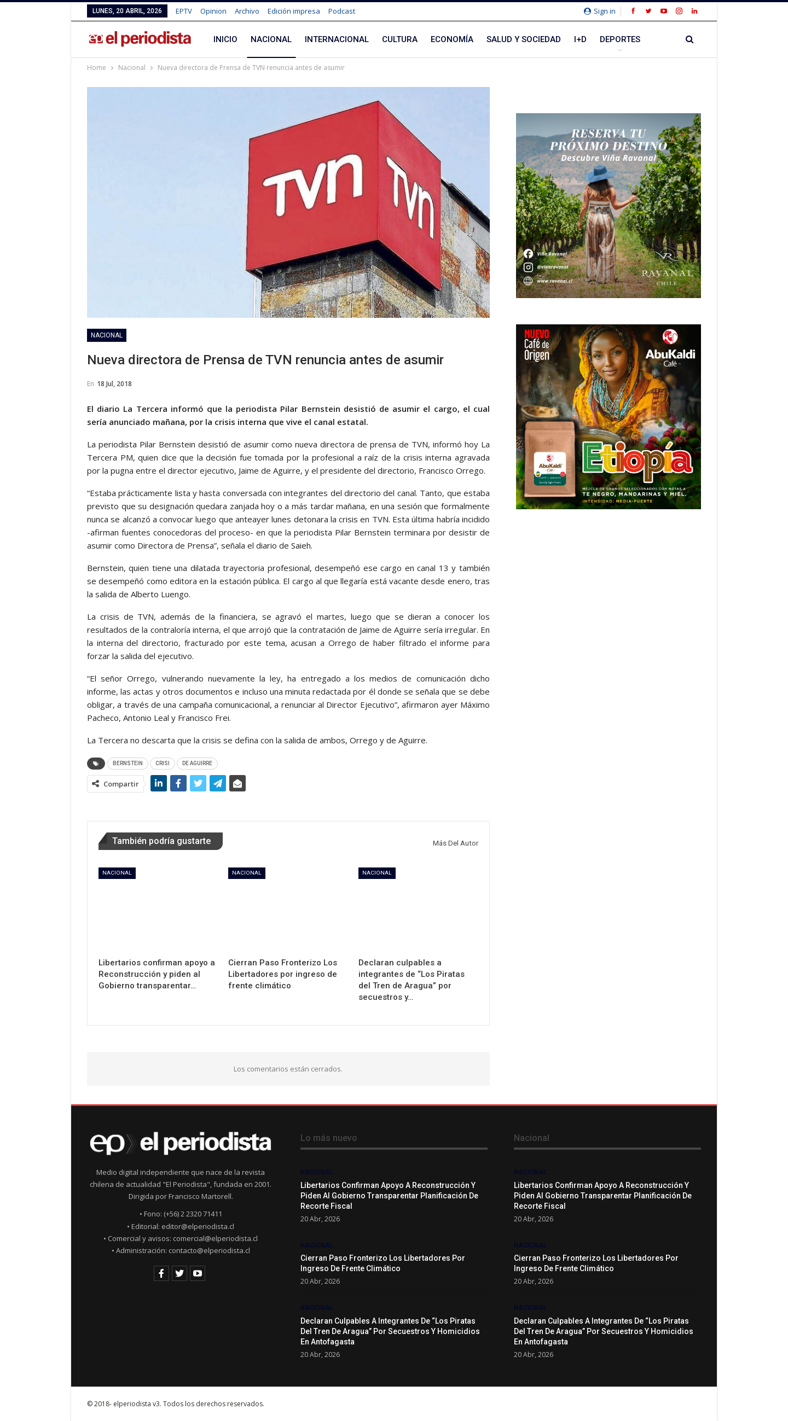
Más (608, 39)
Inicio (225, 39)
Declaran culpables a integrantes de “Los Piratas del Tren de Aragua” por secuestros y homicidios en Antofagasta (390, 1331)
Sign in (600, 11)
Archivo (247, 11)
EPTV (184, 11)
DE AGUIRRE (197, 763)
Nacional (271, 39)
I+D (580, 39)
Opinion (213, 11)
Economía (452, 39)
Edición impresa (294, 11)
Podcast (341, 11)
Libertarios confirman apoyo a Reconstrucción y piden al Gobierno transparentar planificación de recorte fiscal (389, 1195)
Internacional (337, 39)
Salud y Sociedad (523, 39)
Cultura (400, 39)
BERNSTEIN (128, 763)
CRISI (162, 763)
